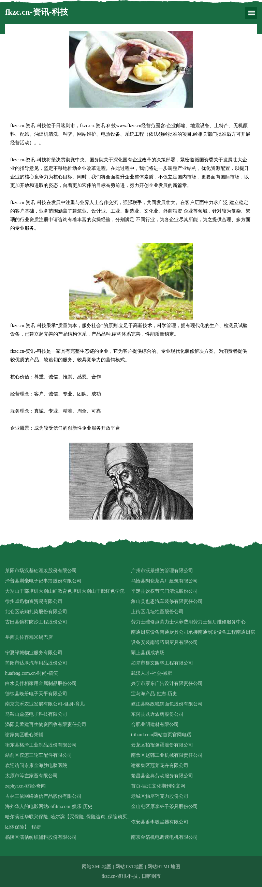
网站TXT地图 (129, 866)
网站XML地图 (97, 866)
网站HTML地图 (163, 866)
